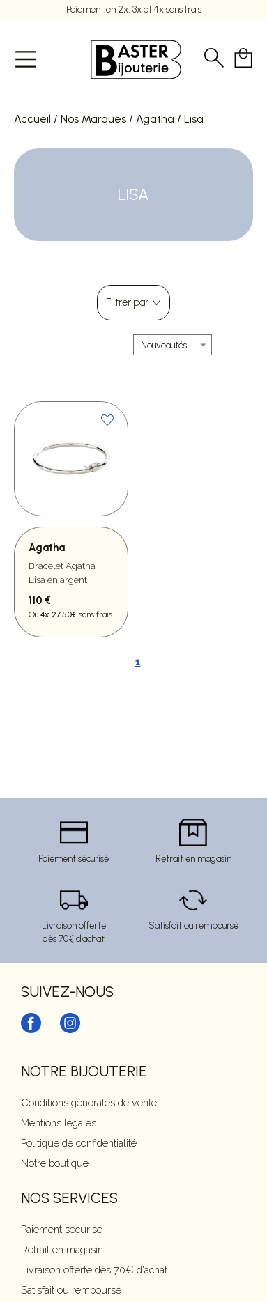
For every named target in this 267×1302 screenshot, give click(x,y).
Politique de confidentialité (79, 1143)
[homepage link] (136, 58)
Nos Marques (93, 118)
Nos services (69, 1198)
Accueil (32, 118)
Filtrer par (127, 302)
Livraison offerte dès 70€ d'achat (94, 1270)
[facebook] (31, 1030)
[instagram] (70, 1030)
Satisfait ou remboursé (71, 1290)
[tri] (172, 344)
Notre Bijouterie (84, 1071)
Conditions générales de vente (89, 1102)
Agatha (155, 118)
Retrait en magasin (62, 1249)
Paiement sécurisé (61, 1229)
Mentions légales (58, 1123)
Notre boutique (55, 1163)
